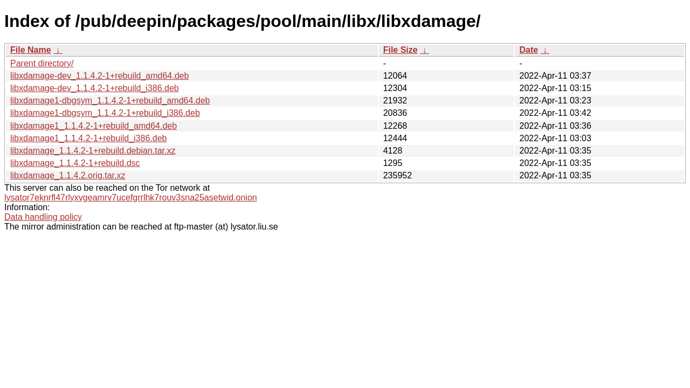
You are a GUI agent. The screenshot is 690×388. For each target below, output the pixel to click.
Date (528, 49)
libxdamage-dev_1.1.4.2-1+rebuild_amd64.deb (99, 75)
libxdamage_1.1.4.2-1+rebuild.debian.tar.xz (92, 150)
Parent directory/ (41, 63)
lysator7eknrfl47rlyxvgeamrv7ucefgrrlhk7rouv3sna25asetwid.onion (130, 197)
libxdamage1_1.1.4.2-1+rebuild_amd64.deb (93, 125)
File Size (400, 49)
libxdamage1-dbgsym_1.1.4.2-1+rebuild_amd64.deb (110, 100)
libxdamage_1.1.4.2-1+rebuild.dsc (75, 163)
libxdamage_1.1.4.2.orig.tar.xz (67, 175)
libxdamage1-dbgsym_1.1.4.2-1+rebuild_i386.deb (105, 112)
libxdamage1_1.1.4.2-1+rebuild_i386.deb (88, 138)
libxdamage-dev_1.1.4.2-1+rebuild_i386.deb (94, 88)
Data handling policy (43, 216)
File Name (30, 49)
